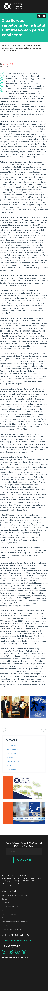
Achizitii (5, 918)
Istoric (4, 910)
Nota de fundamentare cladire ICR (15, 922)
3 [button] (26, 725)
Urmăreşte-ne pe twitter (18, 941)
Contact (5, 925)
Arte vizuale (12, 750)
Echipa (4, 899)
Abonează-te (24, 860)
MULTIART (11, 769)
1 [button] (18, 725)
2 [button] (22, 725)
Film (9, 765)
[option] (14, 707)
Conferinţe (11, 754)
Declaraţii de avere (9, 914)
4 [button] (30, 725)
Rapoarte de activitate (10, 907)
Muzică (10, 758)
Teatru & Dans (13, 761)
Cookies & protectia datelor (12, 929)
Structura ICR (7, 903)
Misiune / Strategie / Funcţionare (14, 895)
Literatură (11, 746)
